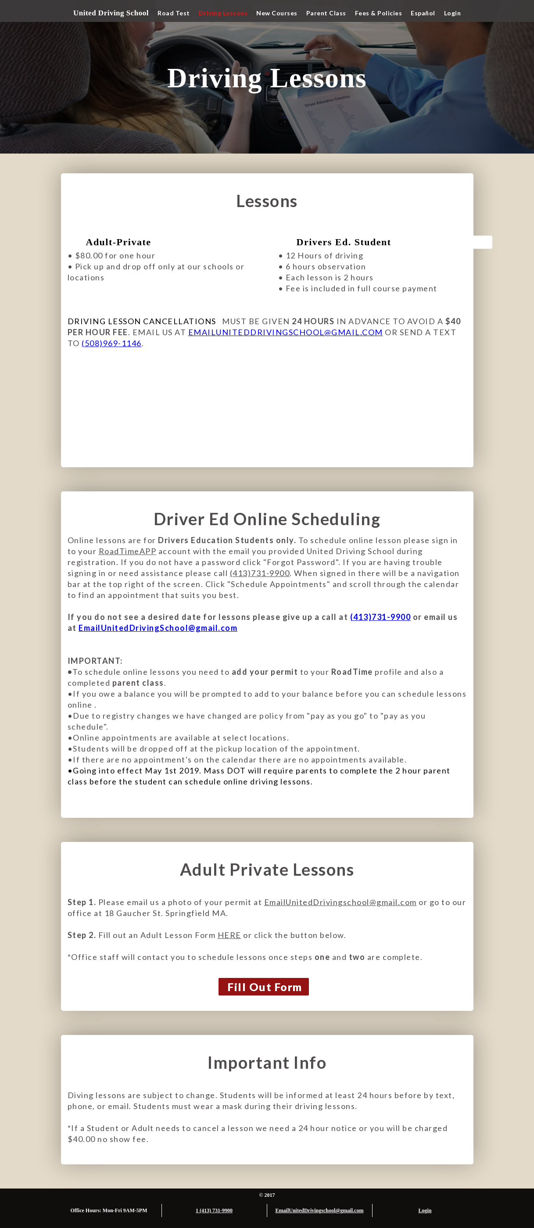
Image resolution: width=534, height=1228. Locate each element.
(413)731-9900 (260, 573)
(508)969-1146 (112, 343)
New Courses (276, 13)
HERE (229, 935)
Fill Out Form (265, 986)
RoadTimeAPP (128, 551)
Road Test (174, 13)
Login (452, 13)
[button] (173, 13)
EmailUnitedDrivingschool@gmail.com (340, 902)
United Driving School (111, 13)
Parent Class (326, 13)
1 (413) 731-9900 (214, 1210)
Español (423, 13)
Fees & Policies (378, 13)
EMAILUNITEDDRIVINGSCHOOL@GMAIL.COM (285, 332)
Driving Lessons (223, 13)
